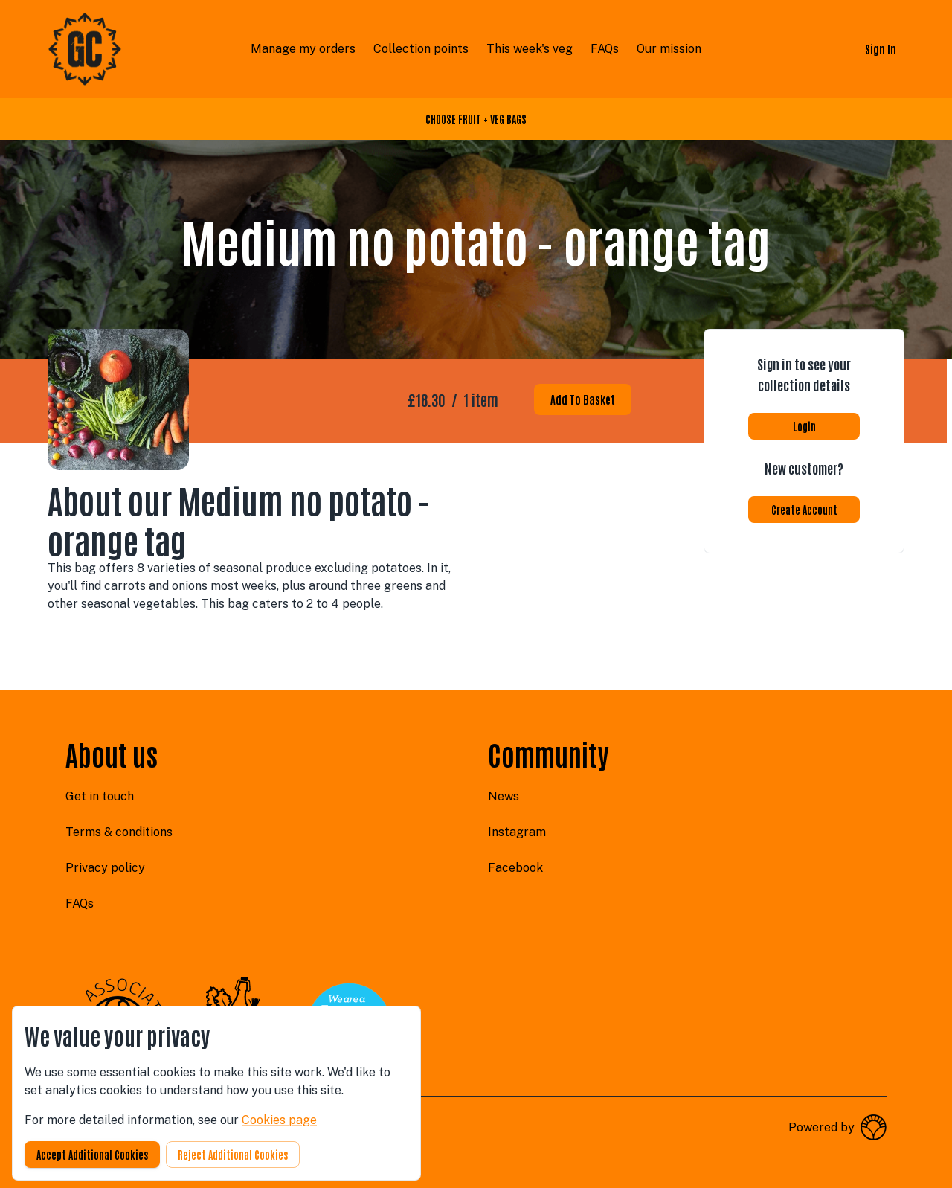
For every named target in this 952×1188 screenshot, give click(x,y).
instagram (517, 832)
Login (804, 426)
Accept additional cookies (92, 1154)
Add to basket (582, 399)
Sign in (880, 49)
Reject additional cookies (233, 1154)
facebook (515, 868)
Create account (804, 509)
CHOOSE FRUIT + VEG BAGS (476, 119)
